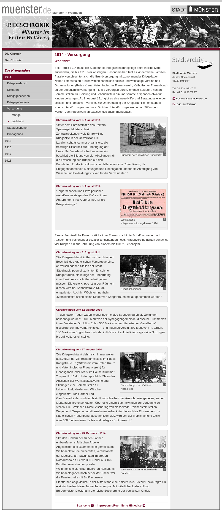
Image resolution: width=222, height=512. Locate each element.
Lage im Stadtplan (186, 104)
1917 (8, 154)
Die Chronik (13, 53)
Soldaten (13, 89)
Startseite (83, 505)
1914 (8, 77)
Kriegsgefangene (18, 102)
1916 (8, 147)
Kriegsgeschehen (18, 96)
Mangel (16, 115)
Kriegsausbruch (17, 83)
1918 (8, 160)
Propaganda (15, 134)
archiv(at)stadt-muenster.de (191, 98)
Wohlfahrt (18, 121)
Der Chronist (14, 60)
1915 (8, 141)
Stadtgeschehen (17, 127)
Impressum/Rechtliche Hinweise (119, 505)
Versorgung (14, 108)
